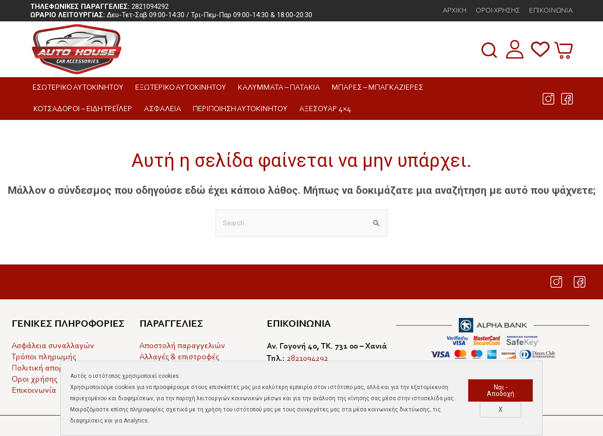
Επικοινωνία (551, 10)
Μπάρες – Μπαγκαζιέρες (380, 87)
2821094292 (150, 6)
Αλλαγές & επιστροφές (179, 357)
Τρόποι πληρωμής (44, 357)
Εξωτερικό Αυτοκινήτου (183, 87)
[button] (489, 50)
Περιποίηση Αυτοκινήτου (242, 109)
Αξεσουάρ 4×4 (327, 109)
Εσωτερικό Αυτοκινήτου (80, 87)
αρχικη (454, 10)
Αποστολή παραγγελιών (182, 346)
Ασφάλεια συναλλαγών (53, 346)
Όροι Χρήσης (498, 10)
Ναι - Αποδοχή (500, 390)
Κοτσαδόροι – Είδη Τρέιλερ (85, 109)
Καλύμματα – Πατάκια (281, 87)
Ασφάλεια (165, 109)
